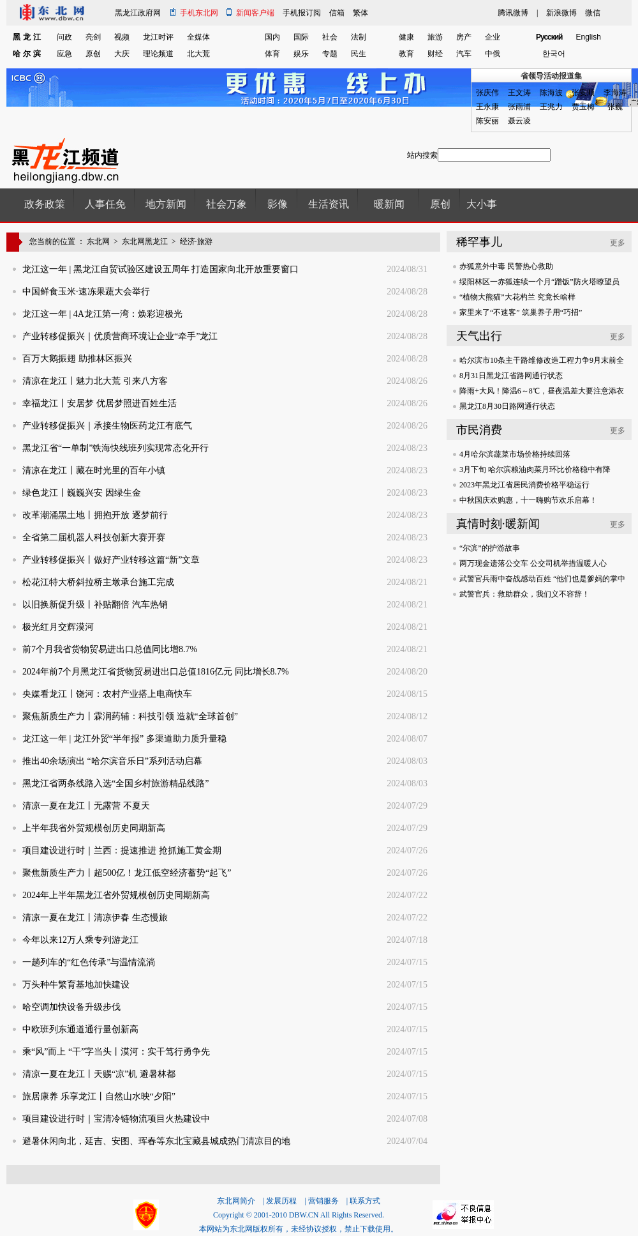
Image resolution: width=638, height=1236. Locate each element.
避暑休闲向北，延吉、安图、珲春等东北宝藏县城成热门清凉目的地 (156, 1141)
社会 (330, 37)
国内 (272, 37)
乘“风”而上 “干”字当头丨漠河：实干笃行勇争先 (116, 1052)
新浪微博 (561, 12)
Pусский (549, 37)
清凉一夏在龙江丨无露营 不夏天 (86, 806)
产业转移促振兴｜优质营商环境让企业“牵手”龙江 (120, 336)
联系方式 (365, 1200)
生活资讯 (328, 204)
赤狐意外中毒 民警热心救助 (506, 266)
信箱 (337, 12)
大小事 (481, 204)
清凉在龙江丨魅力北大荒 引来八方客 (95, 381)
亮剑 (93, 37)
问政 (64, 37)
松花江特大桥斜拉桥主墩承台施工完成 (98, 582)
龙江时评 (158, 37)
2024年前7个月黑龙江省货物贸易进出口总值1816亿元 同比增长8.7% (155, 671)
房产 (463, 37)
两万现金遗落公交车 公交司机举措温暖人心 (533, 563)
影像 (277, 204)
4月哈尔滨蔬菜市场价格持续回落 (514, 454)
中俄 (492, 53)
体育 (272, 53)
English (588, 37)
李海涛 (615, 92)
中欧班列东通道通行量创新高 (80, 1029)
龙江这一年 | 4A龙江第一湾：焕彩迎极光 (102, 314)
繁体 (360, 12)
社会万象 (226, 204)
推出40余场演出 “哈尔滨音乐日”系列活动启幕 (112, 761)
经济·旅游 (196, 241)
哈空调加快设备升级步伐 (71, 1007)
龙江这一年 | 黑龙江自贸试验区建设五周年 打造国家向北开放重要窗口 (160, 269)
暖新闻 (389, 204)
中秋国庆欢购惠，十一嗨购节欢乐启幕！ (528, 500)
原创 (93, 53)
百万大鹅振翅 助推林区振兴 (77, 358)
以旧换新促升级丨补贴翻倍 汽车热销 (95, 604)
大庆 (122, 53)
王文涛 (519, 92)
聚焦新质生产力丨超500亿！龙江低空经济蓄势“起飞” (126, 873)
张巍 (615, 106)
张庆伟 (487, 92)
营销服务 (323, 1200)
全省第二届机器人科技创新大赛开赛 (93, 537)
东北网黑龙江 (145, 241)
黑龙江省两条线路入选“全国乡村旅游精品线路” (115, 783)
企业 (492, 37)
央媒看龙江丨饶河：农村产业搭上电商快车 (107, 694)
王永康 (487, 106)
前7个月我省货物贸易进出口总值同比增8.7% (109, 649)
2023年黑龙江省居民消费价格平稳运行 (524, 484)
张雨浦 (519, 106)
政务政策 (44, 204)
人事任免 (105, 204)
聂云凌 (519, 120)
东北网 (98, 241)
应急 (64, 53)
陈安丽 (487, 120)
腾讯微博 (513, 12)
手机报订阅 (302, 12)
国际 (301, 37)
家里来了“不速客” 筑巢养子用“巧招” (520, 312)
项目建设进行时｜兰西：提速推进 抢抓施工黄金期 (121, 850)
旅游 (435, 37)
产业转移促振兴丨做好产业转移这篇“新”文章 (111, 560)
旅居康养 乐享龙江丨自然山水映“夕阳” (98, 1096)
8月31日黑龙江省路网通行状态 (511, 375)
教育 (406, 53)
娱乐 (301, 53)
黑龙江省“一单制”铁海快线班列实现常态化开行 (115, 448)
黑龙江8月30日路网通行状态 (507, 406)
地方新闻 (165, 204)
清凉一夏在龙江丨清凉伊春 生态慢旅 (95, 917)
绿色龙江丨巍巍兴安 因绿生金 (81, 493)
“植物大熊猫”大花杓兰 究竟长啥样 (517, 297)
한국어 (553, 53)
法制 (358, 37)
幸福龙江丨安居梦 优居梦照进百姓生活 (99, 403)
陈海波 (551, 92)
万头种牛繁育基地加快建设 (76, 984)
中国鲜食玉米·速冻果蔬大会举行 (86, 291)
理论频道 (158, 53)
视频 (122, 37)
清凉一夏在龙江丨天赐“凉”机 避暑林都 (98, 1074)
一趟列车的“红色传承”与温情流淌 (88, 962)
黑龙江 (28, 37)
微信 (592, 12)
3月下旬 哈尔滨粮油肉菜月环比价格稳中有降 (535, 469)
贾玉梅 (583, 106)
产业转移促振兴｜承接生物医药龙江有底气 (107, 426)
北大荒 (198, 53)
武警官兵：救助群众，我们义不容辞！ (524, 594)
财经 (435, 53)
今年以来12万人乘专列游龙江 (80, 940)
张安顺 (583, 92)
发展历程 (281, 1200)
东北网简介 (236, 1200)
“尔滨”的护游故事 (489, 548)
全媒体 (198, 37)
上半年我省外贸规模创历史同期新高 (93, 828)
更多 (617, 242)
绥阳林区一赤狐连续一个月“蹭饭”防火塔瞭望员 (539, 281)
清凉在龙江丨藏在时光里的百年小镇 (93, 470)
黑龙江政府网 (138, 12)
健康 (406, 37)
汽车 (463, 53)
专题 (330, 53)
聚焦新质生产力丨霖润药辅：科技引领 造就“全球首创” (130, 716)
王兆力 (551, 106)
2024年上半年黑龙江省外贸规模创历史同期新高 (116, 895)
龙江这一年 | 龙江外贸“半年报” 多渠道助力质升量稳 (124, 739)
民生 (358, 53)
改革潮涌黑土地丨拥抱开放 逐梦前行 (95, 515)
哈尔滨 (28, 53)
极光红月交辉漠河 (58, 627)
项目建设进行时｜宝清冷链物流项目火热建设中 (116, 1119)
